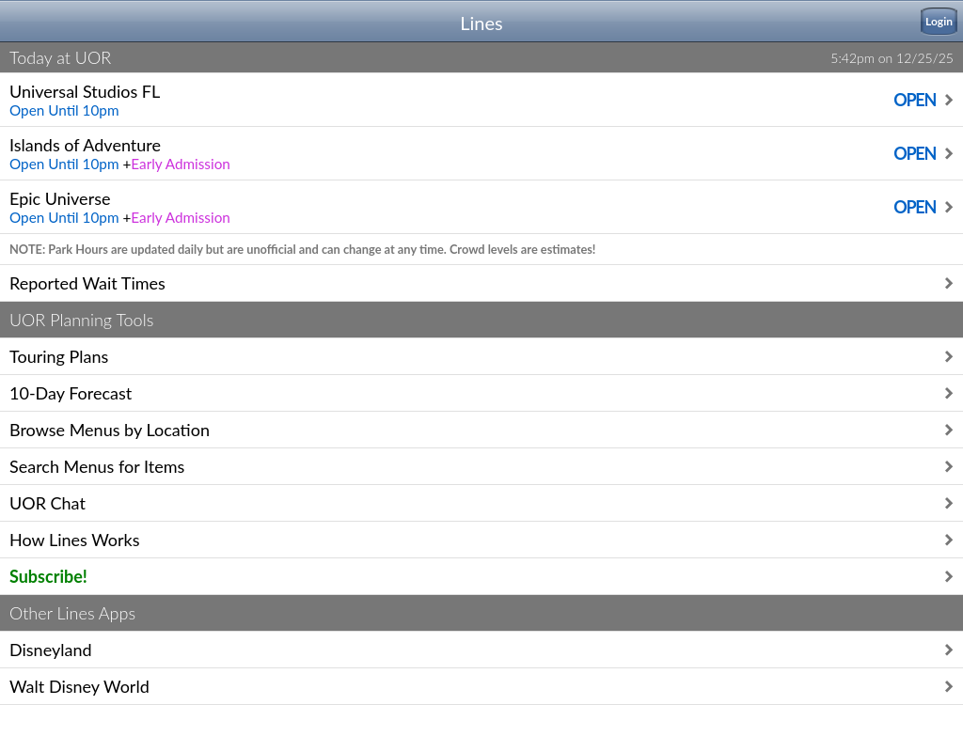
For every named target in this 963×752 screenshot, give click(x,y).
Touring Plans (58, 356)
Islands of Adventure (474, 150)
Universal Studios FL (474, 96)
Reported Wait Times (87, 283)
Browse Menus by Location (109, 429)
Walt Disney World (79, 686)
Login (939, 21)
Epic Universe (474, 203)
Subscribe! (48, 576)
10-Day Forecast (70, 393)
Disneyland (50, 649)
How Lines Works (74, 539)
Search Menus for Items (96, 466)
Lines (481, 22)
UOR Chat (47, 503)
